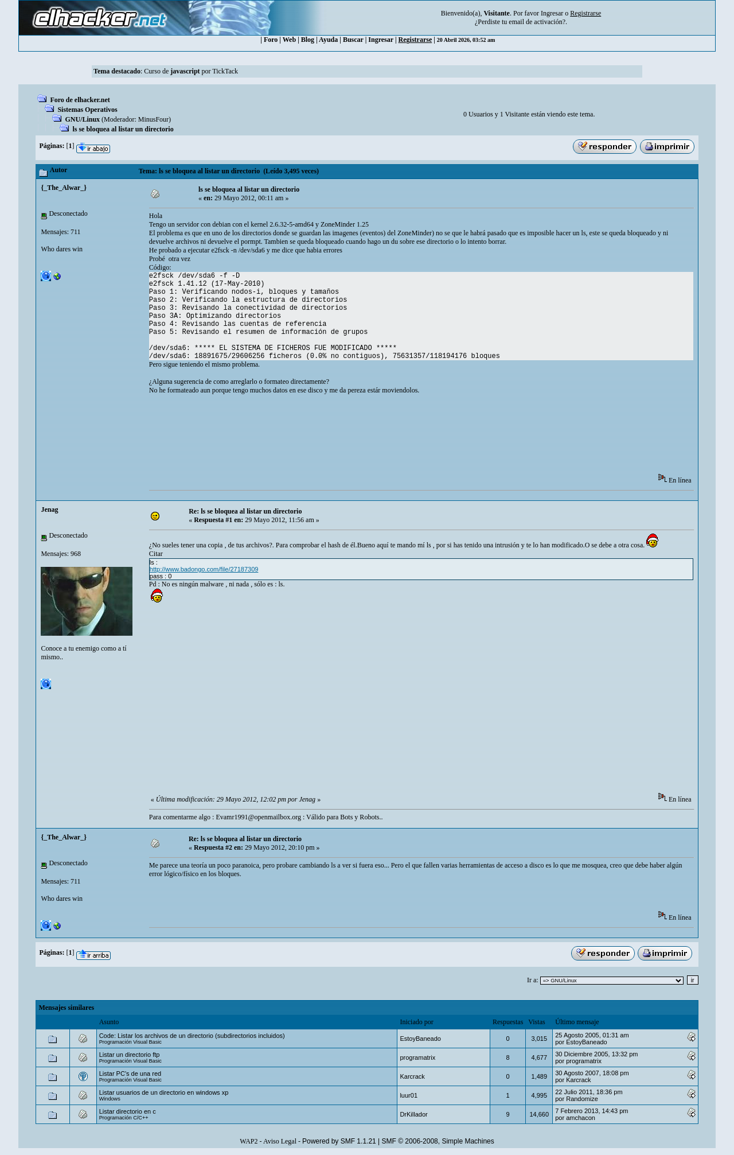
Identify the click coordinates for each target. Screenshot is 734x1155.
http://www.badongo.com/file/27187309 (204, 569)
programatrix (417, 1057)
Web (289, 40)
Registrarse (415, 40)
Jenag (49, 509)
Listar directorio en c (127, 1111)
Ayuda (328, 40)
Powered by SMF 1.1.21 (339, 1141)
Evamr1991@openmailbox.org (258, 817)
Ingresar (552, 13)
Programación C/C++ (124, 1118)
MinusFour (153, 119)
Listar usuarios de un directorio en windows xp (164, 1092)
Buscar (353, 40)
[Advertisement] (358, 438)
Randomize (582, 1098)
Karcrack (412, 1076)
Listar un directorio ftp (129, 1054)
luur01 (408, 1095)
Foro (271, 40)
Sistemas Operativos (87, 110)
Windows (109, 1099)
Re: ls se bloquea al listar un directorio (245, 511)
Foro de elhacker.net (80, 100)
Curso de (172, 71)
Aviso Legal (279, 1141)
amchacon (580, 1117)
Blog (307, 40)
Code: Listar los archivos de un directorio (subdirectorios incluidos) (192, 1035)
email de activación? (537, 22)
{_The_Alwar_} (63, 188)
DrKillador (413, 1114)
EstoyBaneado (420, 1038)
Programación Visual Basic (130, 1042)
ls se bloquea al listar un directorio (122, 129)
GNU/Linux (82, 119)
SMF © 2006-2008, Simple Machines (438, 1141)
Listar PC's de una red (130, 1073)
